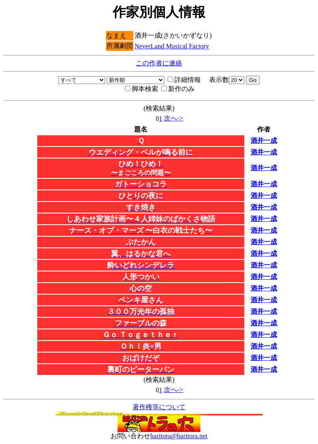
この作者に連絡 (159, 63)
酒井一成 (264, 140)
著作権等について (159, 406)
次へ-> (173, 118)
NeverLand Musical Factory (172, 46)
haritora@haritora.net (178, 435)
